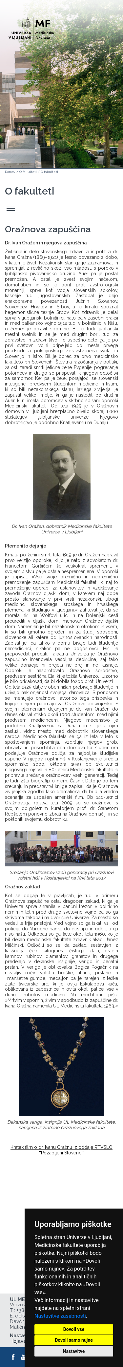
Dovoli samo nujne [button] (74, 1340)
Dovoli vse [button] (74, 1329)
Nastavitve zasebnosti (60, 1316)
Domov (10, 172)
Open (104, 32)
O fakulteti (28, 172)
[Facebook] (13, 1357)
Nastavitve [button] (74, 1351)
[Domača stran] (31, 26)
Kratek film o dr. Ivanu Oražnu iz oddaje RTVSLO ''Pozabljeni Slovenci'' (61, 1150)
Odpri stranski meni (12, 208)
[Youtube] (24, 1357)
